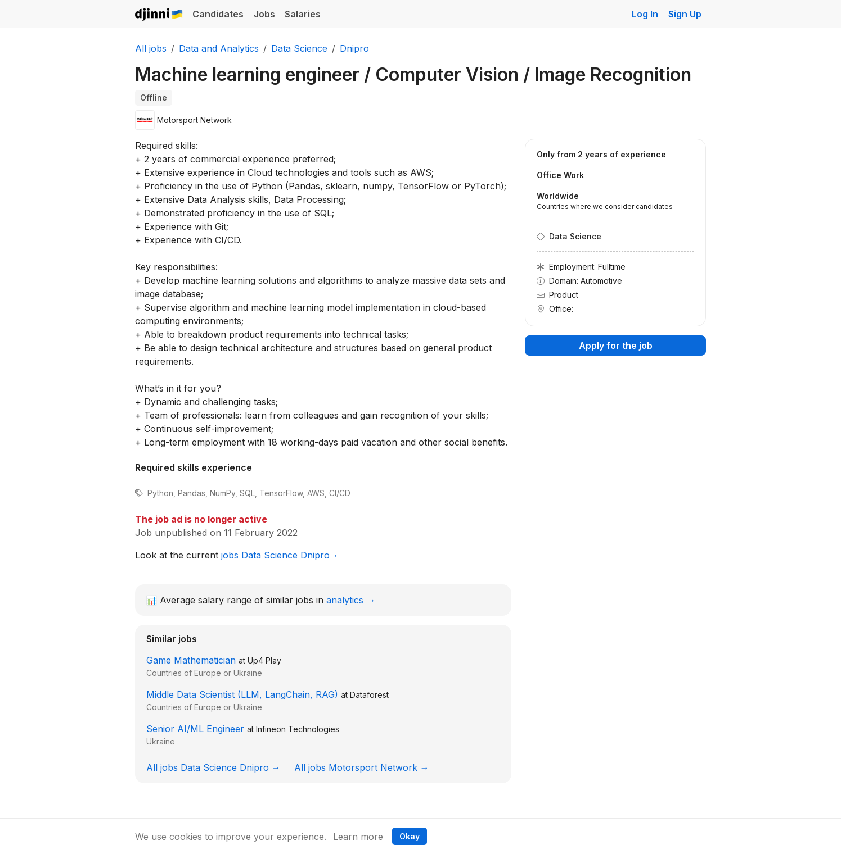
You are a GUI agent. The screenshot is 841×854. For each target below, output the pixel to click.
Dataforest (369, 694)
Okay (409, 836)
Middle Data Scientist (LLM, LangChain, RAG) (242, 694)
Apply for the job (616, 345)
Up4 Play (264, 660)
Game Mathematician (191, 660)
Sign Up (684, 14)
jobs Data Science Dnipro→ (280, 555)
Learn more (358, 836)
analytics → (350, 600)
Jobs (264, 14)
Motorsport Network (194, 120)
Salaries (303, 14)
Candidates (218, 14)
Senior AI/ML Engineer (195, 728)
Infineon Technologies (297, 729)
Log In (645, 14)
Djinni (159, 15)
